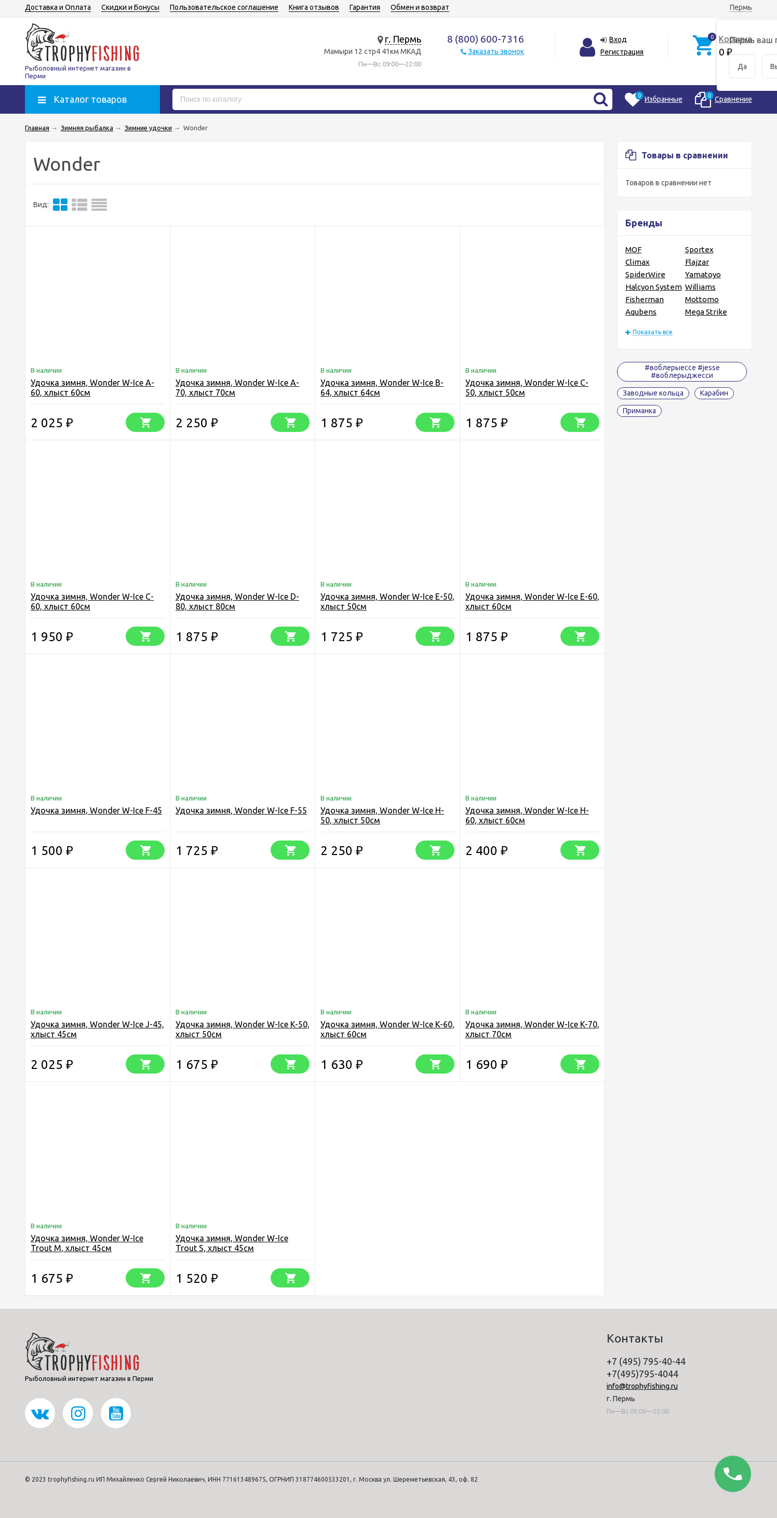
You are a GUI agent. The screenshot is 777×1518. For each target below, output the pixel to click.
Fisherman (644, 299)
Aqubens (641, 311)
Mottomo (702, 299)
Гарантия (365, 7)
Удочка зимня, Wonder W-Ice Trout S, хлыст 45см (232, 1243)
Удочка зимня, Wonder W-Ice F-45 (96, 810)
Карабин (714, 393)
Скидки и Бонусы (130, 7)
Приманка (639, 410)
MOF (633, 249)
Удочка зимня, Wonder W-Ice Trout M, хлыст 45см (87, 1243)
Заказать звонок (496, 51)
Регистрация (622, 52)
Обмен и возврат (420, 7)
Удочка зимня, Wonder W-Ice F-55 (241, 810)
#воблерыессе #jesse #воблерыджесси (682, 371)
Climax (637, 261)
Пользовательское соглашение (224, 7)
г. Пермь (403, 39)
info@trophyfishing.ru (642, 1386)
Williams (700, 286)
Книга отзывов (314, 7)
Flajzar (697, 261)
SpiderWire (645, 274)
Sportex (699, 249)
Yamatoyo (703, 274)
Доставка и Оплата (58, 7)
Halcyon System (653, 286)
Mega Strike (706, 311)
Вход (618, 39)
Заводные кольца (653, 393)
